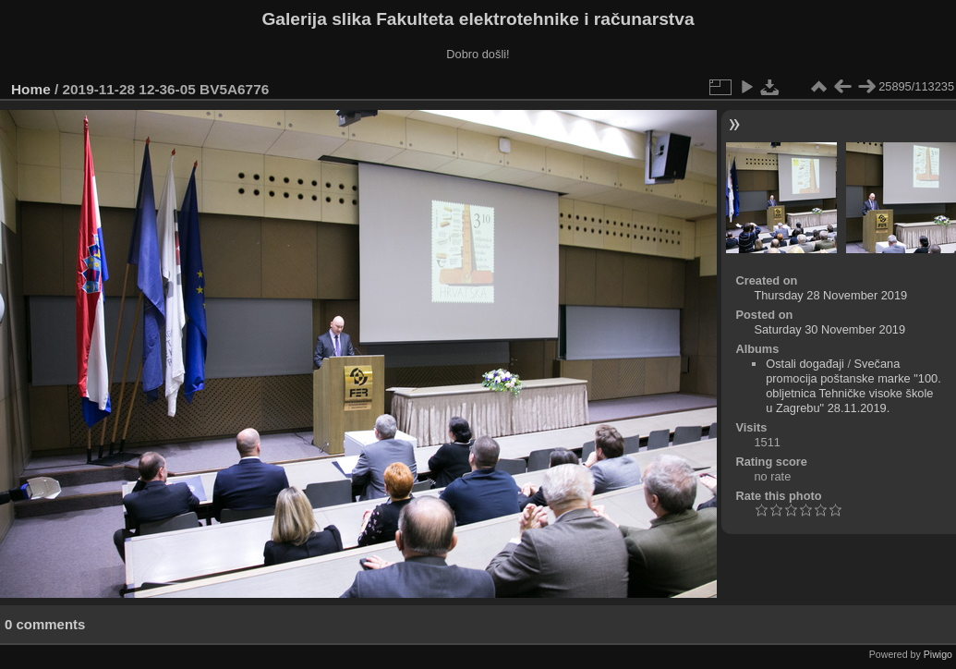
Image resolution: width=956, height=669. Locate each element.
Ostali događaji (805, 364)
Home (31, 89)
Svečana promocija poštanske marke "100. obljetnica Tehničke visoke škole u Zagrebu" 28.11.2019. (853, 386)
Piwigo (938, 654)
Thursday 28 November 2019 (830, 295)
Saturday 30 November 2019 (829, 329)
